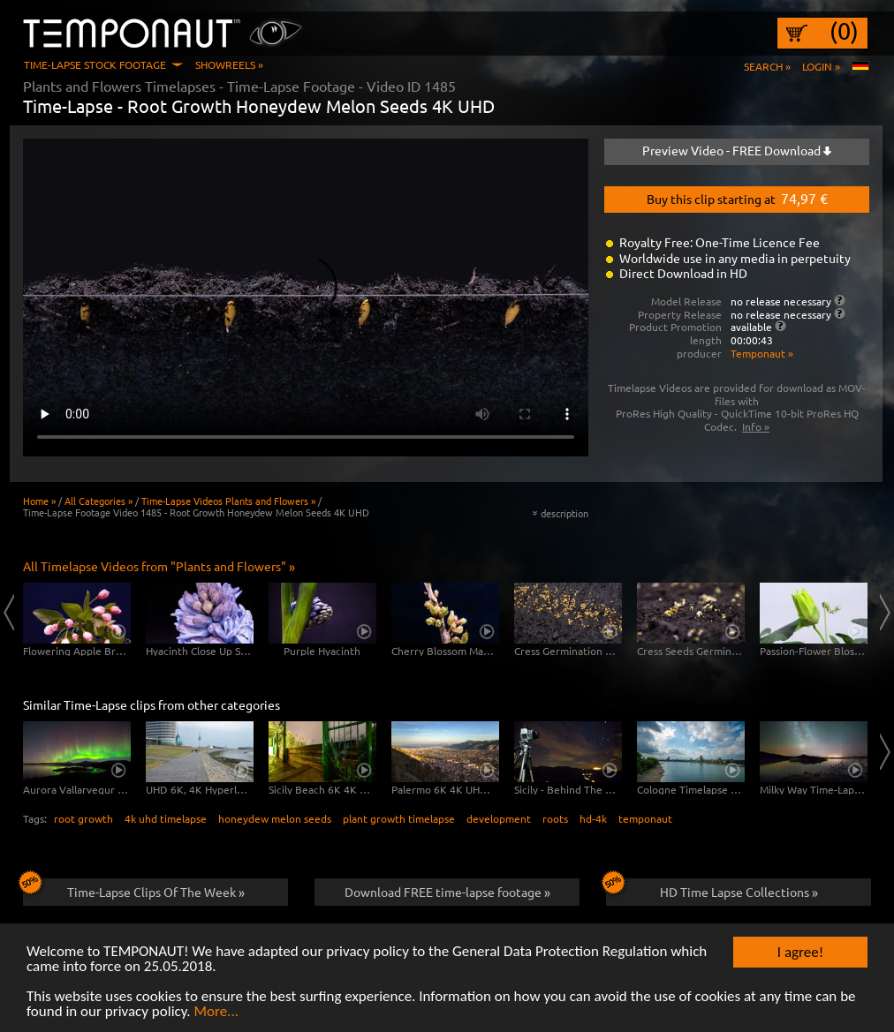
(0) (844, 31)
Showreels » (229, 64)
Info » (755, 426)
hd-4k (593, 818)
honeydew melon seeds (274, 818)
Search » (767, 66)
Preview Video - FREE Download (736, 150)
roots (555, 818)
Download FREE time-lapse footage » (447, 892)
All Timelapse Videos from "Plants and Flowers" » (159, 566)
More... (216, 1013)
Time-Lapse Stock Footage (95, 64)
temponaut (645, 818)
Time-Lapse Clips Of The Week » (134, 889)
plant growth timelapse (399, 818)
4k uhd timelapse (166, 818)
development (498, 818)
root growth (83, 818)
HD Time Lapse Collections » (712, 889)
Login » (821, 66)
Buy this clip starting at (737, 198)
